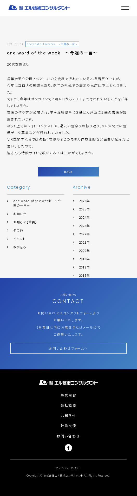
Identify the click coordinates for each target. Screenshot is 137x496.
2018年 (84, 267)
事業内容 (68, 395)
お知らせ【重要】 (25, 222)
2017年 (84, 275)
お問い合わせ (68, 436)
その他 (18, 230)
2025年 (84, 209)
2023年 (84, 225)
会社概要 (68, 405)
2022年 (84, 234)
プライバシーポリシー (69, 468)
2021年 (84, 242)
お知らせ (20, 213)
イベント (19, 238)
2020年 (84, 250)
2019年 (84, 259)
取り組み (20, 247)
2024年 (84, 217)
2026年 (84, 201)
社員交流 (68, 425)
